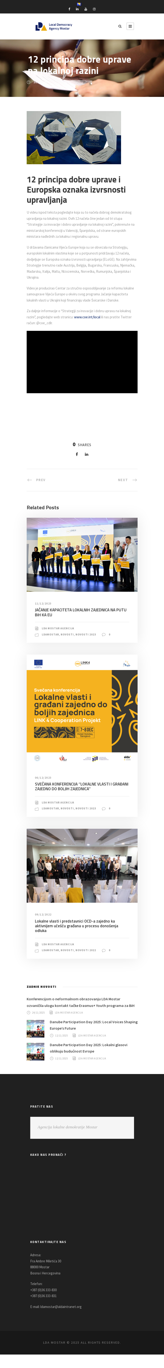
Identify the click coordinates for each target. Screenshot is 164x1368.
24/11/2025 (39, 1026)
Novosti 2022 (87, 957)
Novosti (69, 646)
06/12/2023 (44, 789)
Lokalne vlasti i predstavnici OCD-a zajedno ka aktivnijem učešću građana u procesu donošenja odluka (82, 935)
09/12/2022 (44, 926)
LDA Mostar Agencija (59, 640)
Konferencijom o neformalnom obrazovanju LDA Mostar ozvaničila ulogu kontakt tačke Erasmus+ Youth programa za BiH (81, 1012)
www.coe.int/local (104, 329)
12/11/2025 (62, 1049)
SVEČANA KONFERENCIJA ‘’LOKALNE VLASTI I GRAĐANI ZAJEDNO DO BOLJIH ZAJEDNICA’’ (73, 798)
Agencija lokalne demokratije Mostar (68, 1140)
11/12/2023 (44, 615)
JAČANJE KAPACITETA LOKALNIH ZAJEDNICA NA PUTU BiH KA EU (80, 624)
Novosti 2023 (87, 646)
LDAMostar (51, 646)
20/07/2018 (41, 82)
